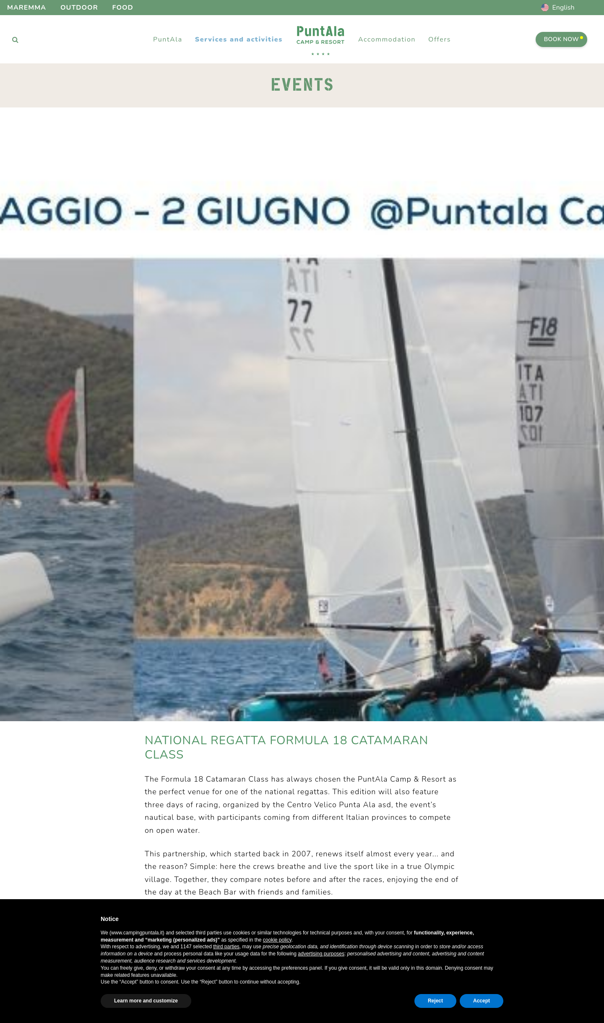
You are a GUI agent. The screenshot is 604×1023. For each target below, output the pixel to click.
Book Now (563, 39)
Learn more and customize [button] (146, 1001)
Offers (439, 39)
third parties (226, 947)
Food (122, 7)
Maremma (26, 7)
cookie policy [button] (277, 940)
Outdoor (79, 7)
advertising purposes (321, 954)
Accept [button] (481, 1001)
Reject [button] (435, 1001)
